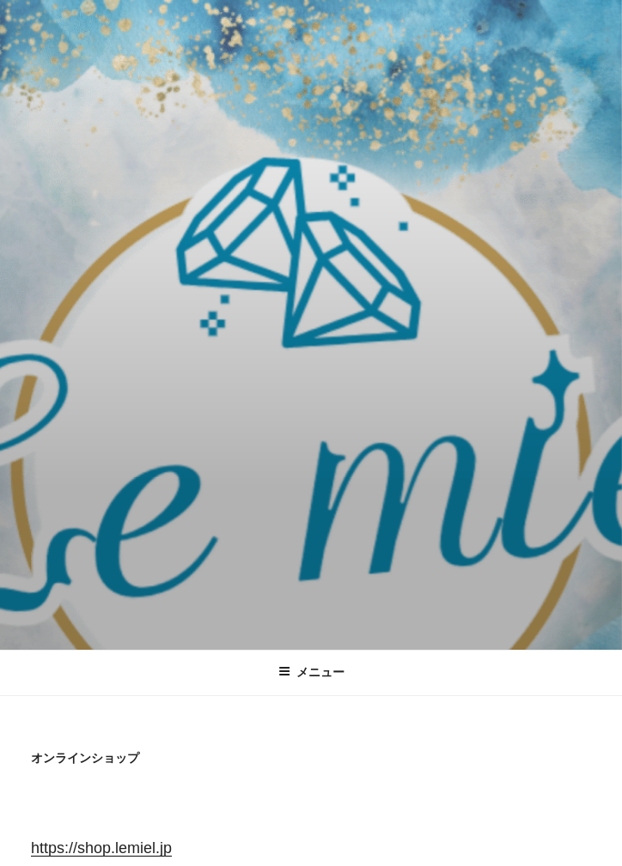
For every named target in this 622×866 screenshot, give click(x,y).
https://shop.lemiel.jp (101, 848)
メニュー (311, 672)
